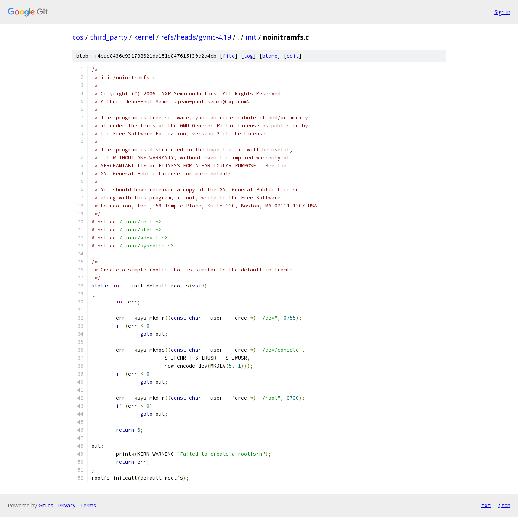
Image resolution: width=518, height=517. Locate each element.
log (248, 56)
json (504, 505)
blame (269, 56)
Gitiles (45, 505)
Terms (88, 505)
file (229, 56)
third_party (108, 37)
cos (77, 37)
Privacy (66, 505)
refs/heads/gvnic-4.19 (196, 37)
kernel (144, 37)
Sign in (502, 12)
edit (293, 56)
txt (486, 505)
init (251, 37)
